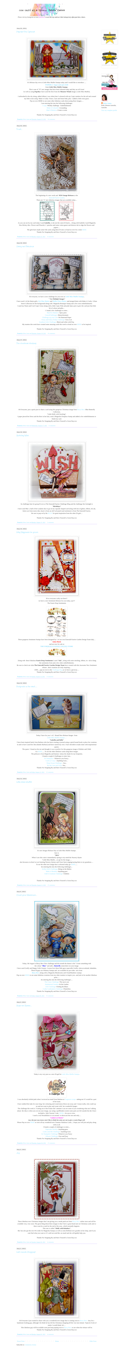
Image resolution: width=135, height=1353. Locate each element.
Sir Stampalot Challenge (49, 1134)
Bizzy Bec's (81, 409)
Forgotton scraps (70, 1099)
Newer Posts (20, 1341)
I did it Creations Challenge (53, 874)
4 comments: (50, 236)
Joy (18, 1153)
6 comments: (52, 425)
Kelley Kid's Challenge (49, 869)
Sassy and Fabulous (25, 246)
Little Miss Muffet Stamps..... (57, 738)
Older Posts (93, 1341)
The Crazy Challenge (52, 982)
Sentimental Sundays (52, 984)
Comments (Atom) (30, 1345)
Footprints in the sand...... (26, 686)
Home (57, 1341)
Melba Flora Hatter (60, 301)
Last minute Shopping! (26, 1252)
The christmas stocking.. (26, 343)
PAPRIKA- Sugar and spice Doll (56, 85)
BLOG (50, 513)
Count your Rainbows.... (26, 895)
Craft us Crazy (50, 761)
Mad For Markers (52, 313)
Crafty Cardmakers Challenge (53, 989)
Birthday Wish (22, 435)
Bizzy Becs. (84, 1320)
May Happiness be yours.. (27, 532)
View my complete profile (109, 110)
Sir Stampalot (48, 758)
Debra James (107, 103)
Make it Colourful (53, 108)
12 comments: (50, 772)
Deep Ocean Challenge (54, 763)
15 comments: (52, 885)
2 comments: (50, 522)
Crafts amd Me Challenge (51, 1132)
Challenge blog (57, 670)
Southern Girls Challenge (47, 322)
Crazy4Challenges (51, 315)
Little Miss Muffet (24, 782)
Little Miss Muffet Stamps (74, 297)
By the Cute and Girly (54, 765)
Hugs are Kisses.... (24, 1005)
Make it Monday (51, 871)
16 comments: (52, 119)
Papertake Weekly (51, 1129)
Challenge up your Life (50, 317)
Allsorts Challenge (51, 1136)
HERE (84, 230)
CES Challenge (50, 987)
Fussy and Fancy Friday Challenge (53, 320)
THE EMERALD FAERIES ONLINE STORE (56, 646)
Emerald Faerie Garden (56, 198)
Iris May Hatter (44, 301)
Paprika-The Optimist (25, 31)
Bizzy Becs (76, 1221)
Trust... (19, 129)
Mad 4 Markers (51, 110)
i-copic (44, 105)
